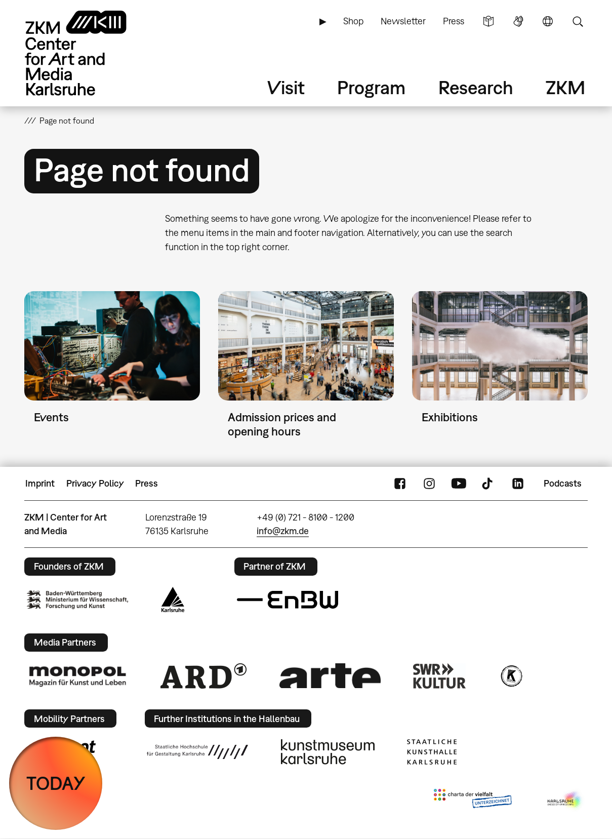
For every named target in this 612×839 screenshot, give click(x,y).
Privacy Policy (95, 483)
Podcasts (563, 483)
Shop (353, 21)
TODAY (56, 783)
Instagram (429, 483)
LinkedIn (518, 483)
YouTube (458, 483)
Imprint (40, 483)
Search (577, 21)
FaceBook (400, 483)
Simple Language (488, 21)
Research (475, 87)
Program (371, 87)
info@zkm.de (283, 531)
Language (548, 21)
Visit (286, 87)
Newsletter (403, 21)
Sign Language (518, 21)
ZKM (565, 87)
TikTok (488, 483)
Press (453, 21)
